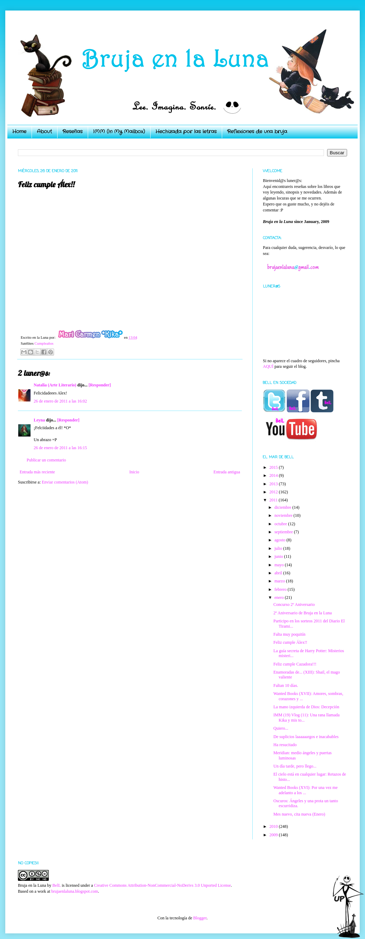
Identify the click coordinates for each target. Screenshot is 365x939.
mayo (279, 564)
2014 (274, 475)
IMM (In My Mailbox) (119, 131)
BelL (56, 885)
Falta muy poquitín (289, 634)
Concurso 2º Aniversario (294, 604)
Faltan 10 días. (285, 685)
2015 (274, 467)
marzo (280, 581)
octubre (281, 523)
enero (279, 597)
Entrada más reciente (37, 472)
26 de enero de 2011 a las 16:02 (60, 401)
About (44, 131)
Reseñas (72, 131)
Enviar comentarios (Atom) (65, 482)
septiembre (284, 531)
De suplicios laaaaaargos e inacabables (306, 736)
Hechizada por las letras (186, 131)
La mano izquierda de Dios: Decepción (306, 706)
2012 (274, 491)
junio (279, 556)
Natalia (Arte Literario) (55, 385)
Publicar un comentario (46, 460)
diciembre (283, 507)
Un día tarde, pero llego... (295, 766)
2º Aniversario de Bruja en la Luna (302, 612)
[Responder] (99, 385)
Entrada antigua (226, 472)
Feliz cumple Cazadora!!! (295, 664)
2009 (274, 834)
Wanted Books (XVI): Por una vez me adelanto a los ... (305, 790)
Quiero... (280, 728)
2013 (274, 483)
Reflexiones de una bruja (257, 131)
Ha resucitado (285, 744)
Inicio (134, 472)
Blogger (199, 918)
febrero (281, 589)
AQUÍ (268, 366)
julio (278, 548)
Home (19, 131)
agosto (280, 540)
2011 (274, 500)
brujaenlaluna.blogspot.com (74, 891)
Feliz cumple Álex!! (290, 642)
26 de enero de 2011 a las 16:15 (60, 447)
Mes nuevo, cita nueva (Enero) (299, 814)
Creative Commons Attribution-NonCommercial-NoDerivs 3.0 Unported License (162, 885)
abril (278, 572)
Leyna (39, 420)
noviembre (283, 515)
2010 (274, 826)
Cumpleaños (43, 343)
